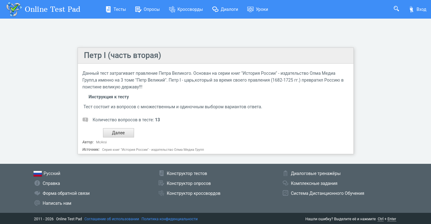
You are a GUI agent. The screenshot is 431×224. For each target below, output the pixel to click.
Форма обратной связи (66, 193)
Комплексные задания (314, 183)
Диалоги (225, 9)
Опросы (147, 9)
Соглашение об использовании (111, 219)
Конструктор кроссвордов (194, 193)
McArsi (101, 142)
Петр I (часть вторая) (122, 55)
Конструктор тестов (187, 173)
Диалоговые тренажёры (316, 173)
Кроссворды (186, 9)
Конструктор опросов (189, 183)
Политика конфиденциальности (169, 219)
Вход (417, 9)
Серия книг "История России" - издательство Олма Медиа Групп (153, 150)
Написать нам (57, 203)
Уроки (257, 9)
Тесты (115, 9)
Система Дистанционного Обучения (327, 193)
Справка (51, 183)
